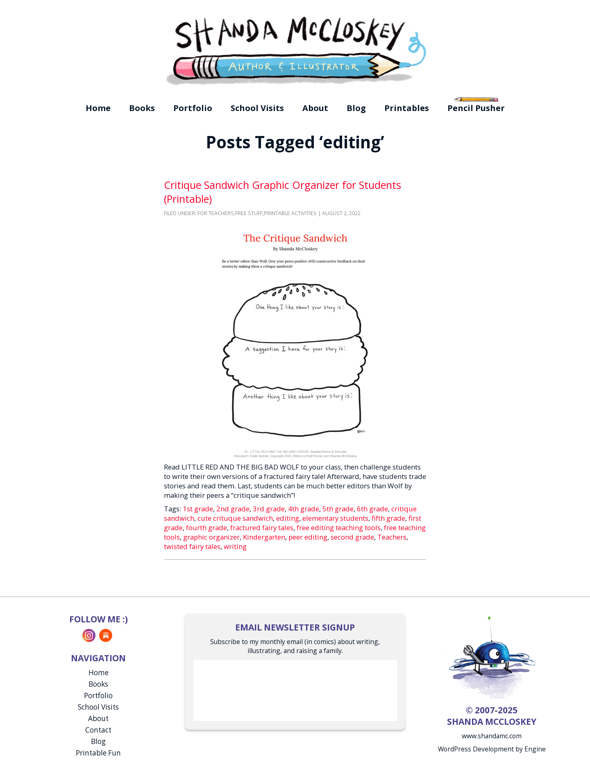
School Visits (257, 107)
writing (235, 546)
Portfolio (192, 107)
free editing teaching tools (339, 527)
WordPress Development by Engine (492, 748)
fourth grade (206, 527)
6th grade (372, 508)
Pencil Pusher (476, 107)
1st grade (198, 508)
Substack (105, 635)
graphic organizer (211, 537)
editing (287, 518)
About (315, 107)
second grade (352, 537)
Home (98, 107)
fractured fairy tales (261, 527)
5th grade (338, 508)
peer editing (307, 537)
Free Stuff (249, 213)
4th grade (303, 508)
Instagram (88, 635)
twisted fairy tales (192, 546)
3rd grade (269, 508)
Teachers (391, 537)
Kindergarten (264, 537)
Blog (356, 107)
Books (142, 107)
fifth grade (388, 518)
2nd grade (233, 508)
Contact (98, 730)
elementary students (335, 518)
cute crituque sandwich (235, 518)
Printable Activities (290, 213)
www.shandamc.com (492, 735)
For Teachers (215, 213)
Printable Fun (98, 753)
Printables (406, 107)
